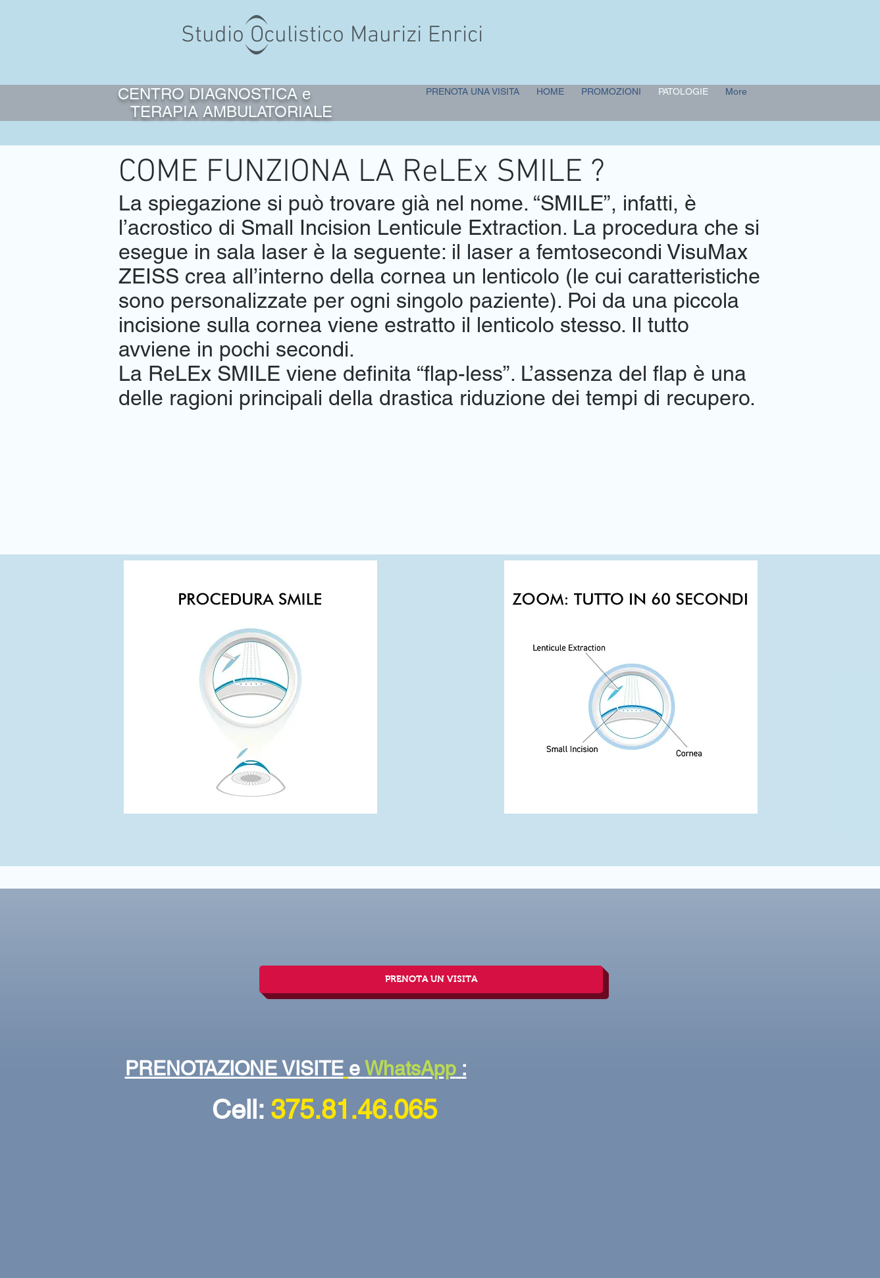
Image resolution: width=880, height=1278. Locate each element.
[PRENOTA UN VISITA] (431, 979)
